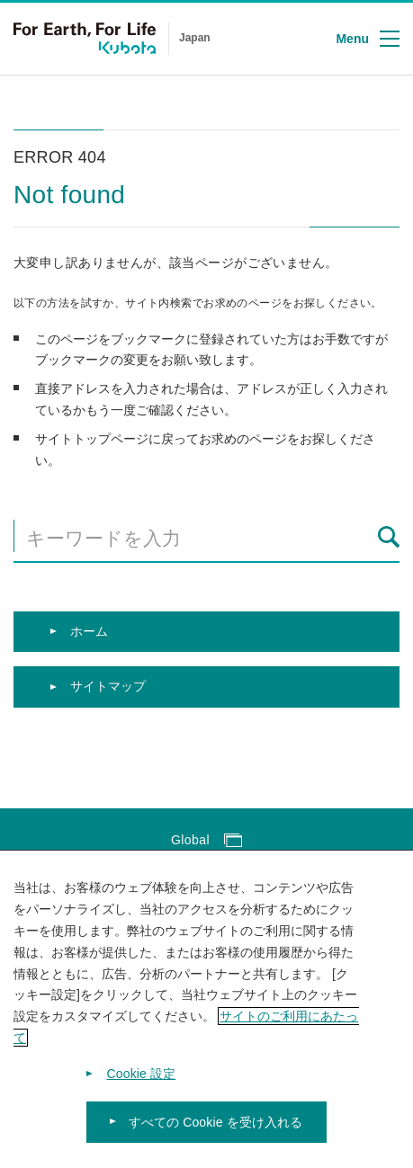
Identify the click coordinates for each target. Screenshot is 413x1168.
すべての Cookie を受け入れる (216, 1128)
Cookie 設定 (141, 1080)
